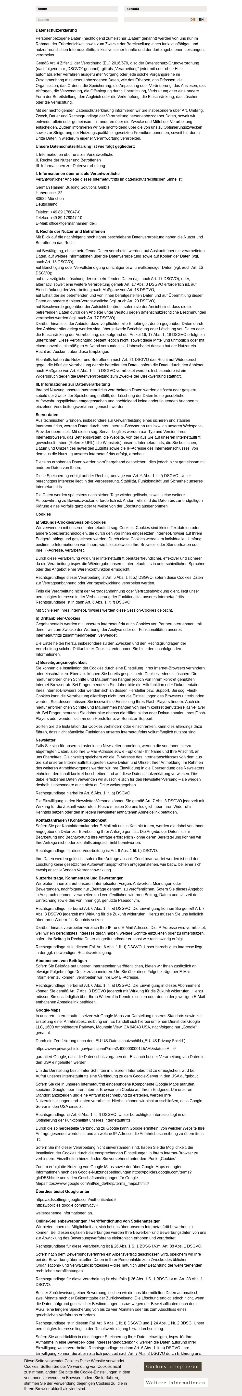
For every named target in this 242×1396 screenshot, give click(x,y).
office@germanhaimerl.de (73, 223)
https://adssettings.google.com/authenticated (76, 1200)
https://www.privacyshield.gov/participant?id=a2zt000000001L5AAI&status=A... (106, 1049)
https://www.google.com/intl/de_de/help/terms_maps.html (97, 1183)
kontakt (133, 9)
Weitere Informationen (175, 1386)
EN (201, 19)
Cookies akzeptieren (172, 1370)
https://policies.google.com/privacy (67, 1205)
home (42, 9)
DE (193, 19)
